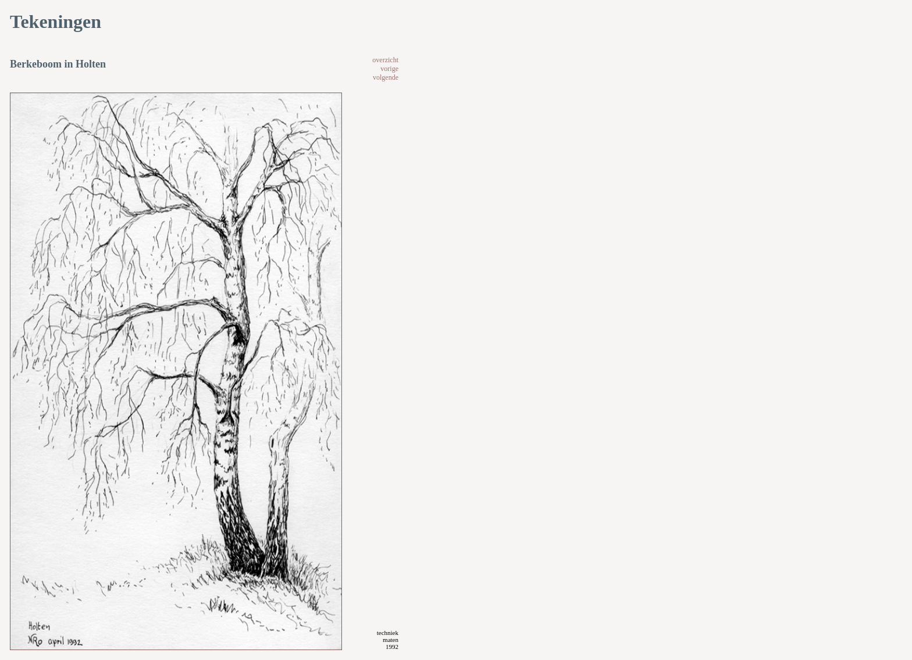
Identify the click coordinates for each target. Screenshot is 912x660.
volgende (385, 77)
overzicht (385, 60)
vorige (389, 69)
